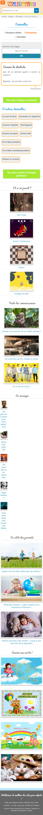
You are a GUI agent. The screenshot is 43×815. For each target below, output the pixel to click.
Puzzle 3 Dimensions (22, 239)
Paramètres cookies (25, 810)
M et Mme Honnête (11, 142)
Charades (21, 36)
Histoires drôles (14, 32)
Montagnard (26, 125)
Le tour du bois (9, 116)
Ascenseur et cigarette (29, 116)
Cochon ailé (25, 133)
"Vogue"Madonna (4, 494)
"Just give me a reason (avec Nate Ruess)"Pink (4, 418)
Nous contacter (25, 808)
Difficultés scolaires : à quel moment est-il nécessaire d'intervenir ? (21, 605)
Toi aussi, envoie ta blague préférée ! (21, 174)
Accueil (3, 17)
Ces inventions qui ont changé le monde (21, 357)
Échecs (22, 266)
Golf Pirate (22, 213)
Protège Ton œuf (22, 292)
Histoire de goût (10, 133)
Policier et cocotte (10, 159)
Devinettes (19, 17)
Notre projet (15, 808)
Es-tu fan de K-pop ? (21, 385)
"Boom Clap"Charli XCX (4, 444)
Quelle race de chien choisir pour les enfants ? (21, 570)
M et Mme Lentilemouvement (16, 150)
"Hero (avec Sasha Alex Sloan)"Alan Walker (4, 519)
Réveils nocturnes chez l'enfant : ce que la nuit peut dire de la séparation (21, 641)
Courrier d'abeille (10, 125)
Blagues (11, 17)
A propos (7, 808)
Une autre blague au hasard (22, 100)
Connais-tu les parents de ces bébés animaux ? (21, 330)
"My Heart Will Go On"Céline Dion (4, 470)
